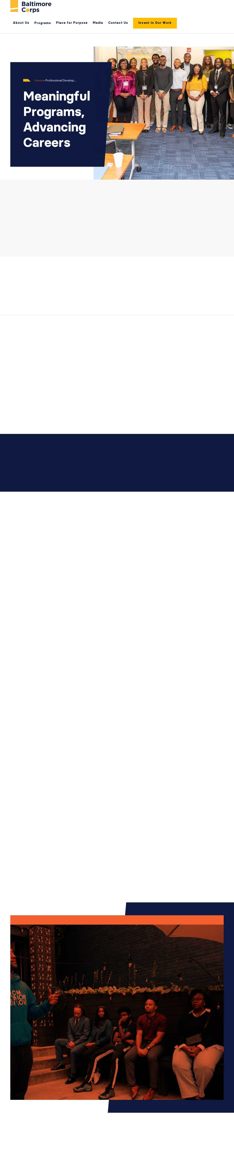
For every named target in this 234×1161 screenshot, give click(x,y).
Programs (42, 23)
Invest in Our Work (155, 23)
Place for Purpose (72, 23)
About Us (21, 23)
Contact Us (118, 23)
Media (98, 23)
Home (39, 80)
